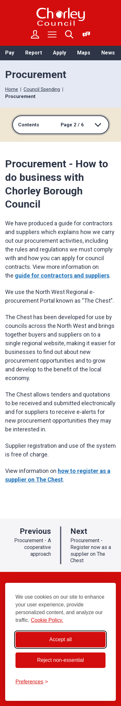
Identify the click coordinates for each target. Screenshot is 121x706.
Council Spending (42, 89)
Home (11, 89)
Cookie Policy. (47, 620)
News (108, 53)
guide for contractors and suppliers (62, 275)
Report (33, 53)
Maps (83, 53)
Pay (9, 53)
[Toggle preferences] (31, 682)
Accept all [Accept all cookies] (60, 639)
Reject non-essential (60, 660)
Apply (59, 53)
